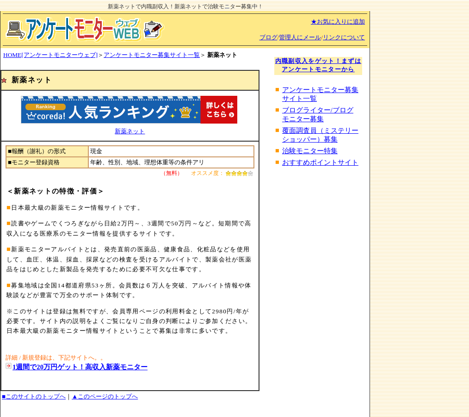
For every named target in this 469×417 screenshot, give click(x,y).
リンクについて (344, 37)
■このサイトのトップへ (34, 396)
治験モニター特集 (310, 151)
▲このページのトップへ (105, 396)
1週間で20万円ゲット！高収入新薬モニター (80, 367)
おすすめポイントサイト (320, 162)
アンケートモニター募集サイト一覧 (152, 54)
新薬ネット (130, 131)
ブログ (268, 37)
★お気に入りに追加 (338, 21)
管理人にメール (300, 37)
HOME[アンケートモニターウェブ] (50, 54)
